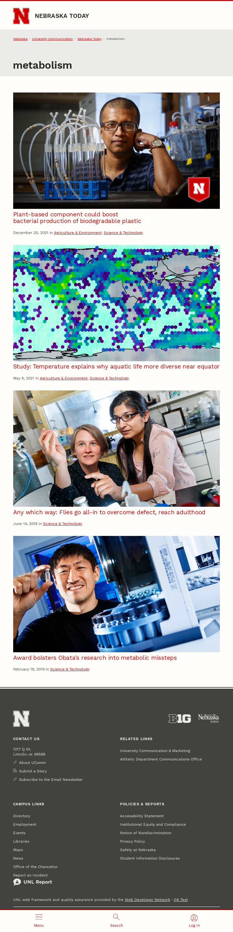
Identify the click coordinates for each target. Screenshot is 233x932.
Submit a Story (33, 771)
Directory (21, 815)
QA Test (181, 899)
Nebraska (20, 39)
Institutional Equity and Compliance (153, 824)
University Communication (52, 39)
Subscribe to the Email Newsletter (51, 779)
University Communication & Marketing (155, 750)
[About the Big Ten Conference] (180, 718)
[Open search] (117, 921)
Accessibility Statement (142, 815)
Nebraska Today (62, 16)
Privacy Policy (132, 841)
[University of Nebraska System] (209, 718)
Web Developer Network (147, 899)
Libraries (21, 841)
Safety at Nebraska (138, 849)
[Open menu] (39, 921)
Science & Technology (123, 232)
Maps (18, 849)
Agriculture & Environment (78, 232)
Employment (24, 824)
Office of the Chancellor (35, 866)
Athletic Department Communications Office (161, 759)
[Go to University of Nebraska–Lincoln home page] (21, 16)
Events (19, 832)
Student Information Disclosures (150, 858)
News (18, 858)
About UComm (32, 762)
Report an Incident (32, 879)
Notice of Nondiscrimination (145, 832)
